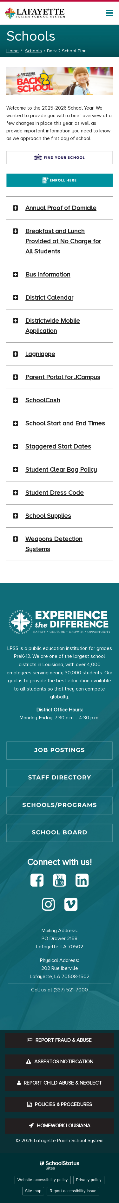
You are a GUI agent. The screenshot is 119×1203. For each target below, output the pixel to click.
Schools (33, 51)
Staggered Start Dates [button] (58, 446)
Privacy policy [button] (89, 1180)
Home (12, 51)
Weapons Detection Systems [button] (54, 544)
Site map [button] (33, 1191)
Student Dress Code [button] (54, 493)
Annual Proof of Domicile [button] (60, 208)
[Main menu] (109, 13)
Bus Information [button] (47, 274)
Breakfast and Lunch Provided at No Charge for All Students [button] (63, 241)
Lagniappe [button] (40, 354)
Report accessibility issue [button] (73, 1191)
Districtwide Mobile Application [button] (52, 326)
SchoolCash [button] (42, 400)
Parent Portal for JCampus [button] (62, 377)
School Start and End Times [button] (65, 423)
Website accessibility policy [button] (42, 1180)
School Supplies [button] (48, 516)
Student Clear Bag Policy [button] (61, 470)
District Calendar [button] (49, 298)
